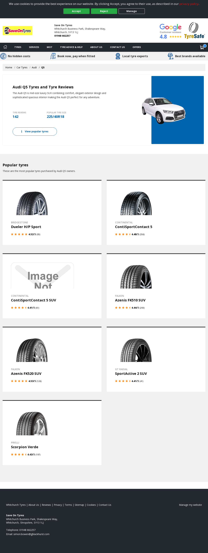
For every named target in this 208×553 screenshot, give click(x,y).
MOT (49, 47)
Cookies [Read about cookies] (91, 504)
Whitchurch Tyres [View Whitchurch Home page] (16, 504)
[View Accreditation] (194, 30)
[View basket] (202, 47)
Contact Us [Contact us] (117, 47)
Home (8, 67)
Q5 (43, 67)
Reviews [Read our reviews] (46, 504)
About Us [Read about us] (33, 504)
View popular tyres (34, 131)
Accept (76, 11)
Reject (104, 11)
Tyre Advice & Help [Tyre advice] (71, 47)
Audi (34, 67)
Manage (131, 11)
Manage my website (190, 504)
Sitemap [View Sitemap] (79, 504)
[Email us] (31, 533)
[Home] (5, 47)
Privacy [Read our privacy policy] (58, 504)
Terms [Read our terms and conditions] (68, 504)
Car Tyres (22, 67)
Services (34, 47)
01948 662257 (62, 35)
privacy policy (189, 4)
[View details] (52, 212)
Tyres (17, 47)
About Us (96, 47)
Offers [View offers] (137, 47)
